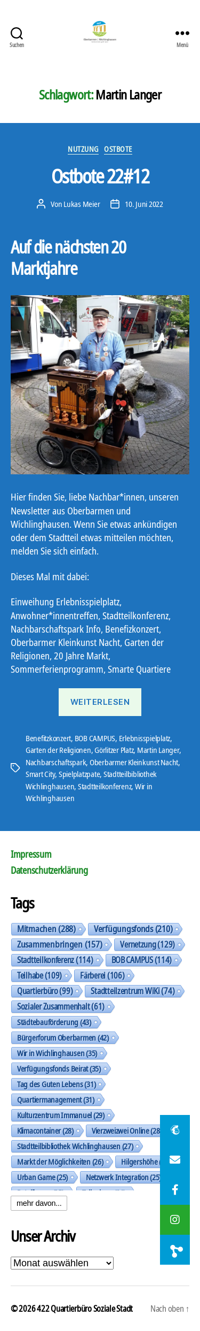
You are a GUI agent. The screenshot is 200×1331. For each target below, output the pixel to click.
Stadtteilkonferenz (104, 786)
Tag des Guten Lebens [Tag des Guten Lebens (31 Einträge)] (56, 1084)
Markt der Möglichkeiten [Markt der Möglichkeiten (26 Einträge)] (60, 1161)
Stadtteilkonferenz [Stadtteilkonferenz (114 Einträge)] (55, 960)
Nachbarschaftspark (56, 762)
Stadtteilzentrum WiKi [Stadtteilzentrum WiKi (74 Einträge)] (132, 991)
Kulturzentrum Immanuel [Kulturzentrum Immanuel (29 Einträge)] (61, 1115)
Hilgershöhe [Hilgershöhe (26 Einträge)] (145, 1161)
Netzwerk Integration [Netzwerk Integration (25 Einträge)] (123, 1177)
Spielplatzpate (79, 773)
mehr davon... (39, 1203)
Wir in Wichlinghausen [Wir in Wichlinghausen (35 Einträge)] (57, 1053)
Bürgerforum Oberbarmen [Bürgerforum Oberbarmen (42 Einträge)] (63, 1037)
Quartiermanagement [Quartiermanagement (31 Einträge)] (55, 1099)
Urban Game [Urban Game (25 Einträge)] (42, 1177)
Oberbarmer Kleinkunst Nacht (134, 762)
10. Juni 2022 (144, 203)
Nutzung (83, 149)
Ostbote (118, 149)
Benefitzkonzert (48, 738)
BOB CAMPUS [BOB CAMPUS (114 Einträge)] (141, 960)
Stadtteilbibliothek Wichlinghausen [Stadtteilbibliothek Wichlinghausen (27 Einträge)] (75, 1146)
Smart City (40, 773)
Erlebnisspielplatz (144, 738)
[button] (175, 1250)
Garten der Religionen (58, 749)
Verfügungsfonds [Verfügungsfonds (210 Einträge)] (133, 929)
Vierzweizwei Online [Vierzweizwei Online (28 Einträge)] (127, 1130)
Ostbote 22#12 (100, 176)
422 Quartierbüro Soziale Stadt (85, 1308)
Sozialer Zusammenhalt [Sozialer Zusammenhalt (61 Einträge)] (61, 1006)
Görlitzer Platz (113, 749)
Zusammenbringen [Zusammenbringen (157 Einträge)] (59, 944)
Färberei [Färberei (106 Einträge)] (102, 975)
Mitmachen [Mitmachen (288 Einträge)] (46, 929)
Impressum (31, 854)
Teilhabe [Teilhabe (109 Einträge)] (39, 975)
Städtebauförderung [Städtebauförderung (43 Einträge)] (54, 1022)
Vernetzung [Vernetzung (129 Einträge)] (147, 944)
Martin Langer (158, 749)
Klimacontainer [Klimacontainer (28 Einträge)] (45, 1130)
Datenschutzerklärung (49, 870)
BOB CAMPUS (95, 738)
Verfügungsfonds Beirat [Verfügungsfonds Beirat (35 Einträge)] (59, 1068)
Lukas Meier (81, 203)
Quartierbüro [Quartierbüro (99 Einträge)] (45, 991)
